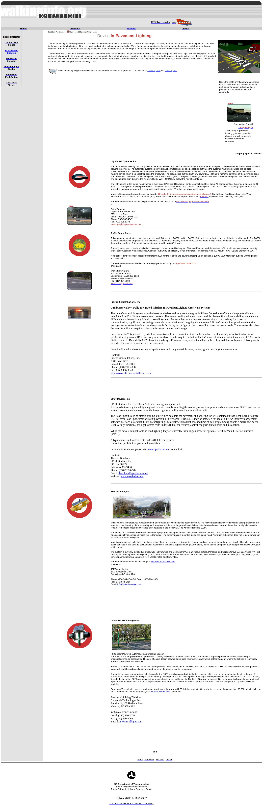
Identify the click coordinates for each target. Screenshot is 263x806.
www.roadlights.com (160, 691)
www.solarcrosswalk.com (163, 561)
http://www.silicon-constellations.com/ (131, 373)
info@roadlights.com (130, 721)
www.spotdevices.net (159, 449)
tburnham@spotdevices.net (133, 473)
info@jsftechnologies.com (129, 584)
